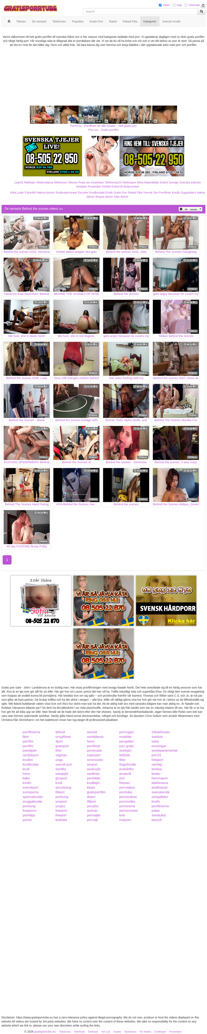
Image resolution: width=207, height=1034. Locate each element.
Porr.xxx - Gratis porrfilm (103, 129)
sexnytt (92, 732)
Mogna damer (104, 196)
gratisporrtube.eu (45, 1031)
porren (27, 820)
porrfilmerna (31, 732)
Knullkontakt (97, 192)
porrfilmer (94, 746)
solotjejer (61, 774)
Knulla (176, 192)
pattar (156, 810)
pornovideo (127, 801)
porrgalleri (126, 741)
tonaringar (159, 746)
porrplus (93, 806)
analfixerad (159, 787)
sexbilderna (95, 736)
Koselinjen (97, 182)
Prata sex (84, 182)
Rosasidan (94, 186)
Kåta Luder (17, 192)
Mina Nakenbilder (148, 182)
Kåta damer (121, 196)
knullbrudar (31, 764)
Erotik (109, 192)
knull (26, 769)
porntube (125, 792)
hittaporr (158, 760)
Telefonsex (60, 182)
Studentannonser (66, 192)
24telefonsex (161, 732)
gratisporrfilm (96, 792)
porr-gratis (126, 746)
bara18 (157, 820)
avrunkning (63, 787)
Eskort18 (117, 186)
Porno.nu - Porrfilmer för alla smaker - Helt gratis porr (103, 125)
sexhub (92, 810)
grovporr (61, 778)
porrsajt (92, 820)
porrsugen (126, 732)
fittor (26, 736)
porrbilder (94, 778)
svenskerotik (161, 792)
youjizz (60, 806)
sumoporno (31, 792)
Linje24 (18, 182)
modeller (125, 736)
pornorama (127, 806)
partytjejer (30, 750)
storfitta (60, 769)
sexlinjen (125, 750)
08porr (91, 801)
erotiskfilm (126, 769)
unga (59, 760)
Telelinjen (30, 182)
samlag (157, 764)
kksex (91, 787)
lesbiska (61, 820)
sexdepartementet (164, 750)
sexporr (92, 764)
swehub (157, 736)
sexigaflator (160, 797)
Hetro (166, 5)
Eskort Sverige (169, 182)
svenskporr (30, 787)
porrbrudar (94, 750)
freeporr (61, 815)
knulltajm (93, 783)
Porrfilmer (165, 192)
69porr (60, 792)
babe (26, 778)
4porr (59, 741)
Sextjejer (81, 186)
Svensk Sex (150, 192)
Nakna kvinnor (46, 192)
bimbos (157, 769)
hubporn (125, 820)
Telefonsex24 (113, 182)
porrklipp (29, 815)
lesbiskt (124, 755)
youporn (61, 801)
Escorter (83, 192)
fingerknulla (127, 764)
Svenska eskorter (190, 182)
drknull (60, 732)
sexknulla (93, 769)
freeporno (30, 810)
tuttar (155, 741)
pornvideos (127, 787)
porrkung (61, 797)
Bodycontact (131, 186)
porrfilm (28, 741)
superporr (94, 755)
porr (122, 778)
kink (122, 815)
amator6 (125, 774)
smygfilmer (63, 736)
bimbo (156, 774)
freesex (124, 783)
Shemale (194, 5)
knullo (27, 783)
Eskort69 (30, 192)
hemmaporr (160, 778)
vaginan (61, 755)
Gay (179, 5)
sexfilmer (93, 774)
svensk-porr (63, 764)
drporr (91, 797)
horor (90, 741)
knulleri (28, 760)
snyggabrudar (32, 801)
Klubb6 (106, 186)
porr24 (156, 755)
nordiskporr (31, 755)
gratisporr (62, 746)
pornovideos (128, 797)
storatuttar (159, 815)
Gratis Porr (120, 192)
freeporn (61, 810)
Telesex (72, 182)
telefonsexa (160, 783)
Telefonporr (129, 182)
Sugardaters (188, 192)
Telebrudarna (44, 182)
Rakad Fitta (135, 192)
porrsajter (94, 815)
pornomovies (128, 810)
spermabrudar (33, 797)
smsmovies (95, 760)
